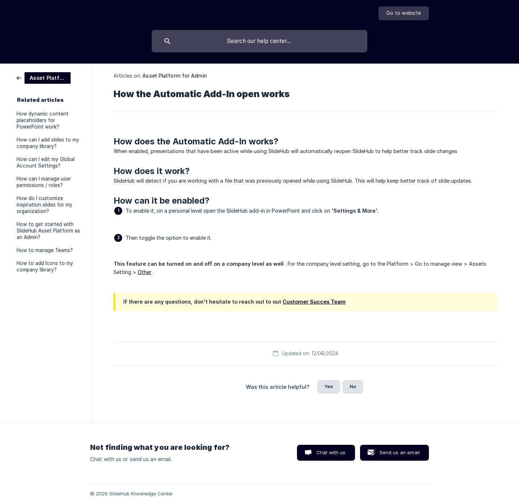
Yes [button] (328, 386)
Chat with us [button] (331, 452)
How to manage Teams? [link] (45, 250)
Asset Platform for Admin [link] (174, 76)
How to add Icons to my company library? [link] (45, 266)
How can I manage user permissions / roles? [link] (44, 182)
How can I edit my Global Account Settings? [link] (46, 162)
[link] (44, 77)
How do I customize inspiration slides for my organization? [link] (44, 204)
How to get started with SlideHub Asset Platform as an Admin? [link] (48, 230)
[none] (403, 13)
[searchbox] (259, 41)
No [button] (353, 386)
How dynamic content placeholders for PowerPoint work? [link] (42, 120)
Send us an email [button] (400, 452)
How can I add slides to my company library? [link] (48, 143)
